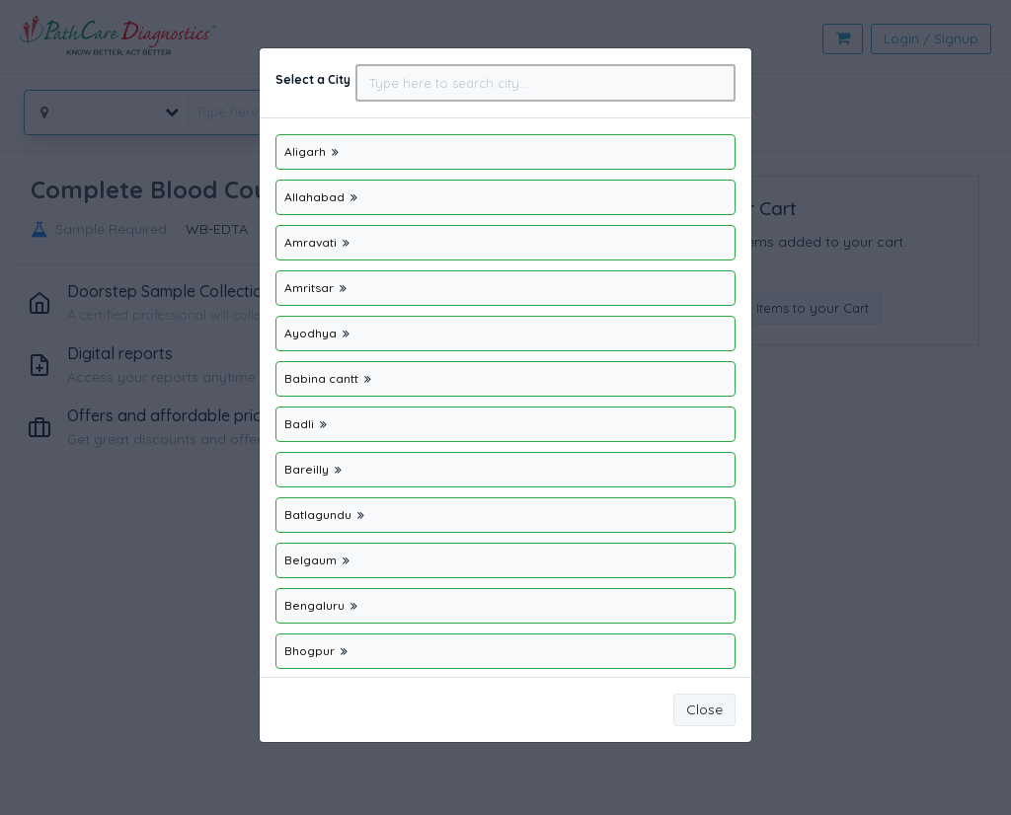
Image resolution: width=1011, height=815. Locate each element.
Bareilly (308, 469)
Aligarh (305, 151)
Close (704, 709)
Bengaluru (314, 605)
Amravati (310, 242)
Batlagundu (317, 514)
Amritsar (310, 287)
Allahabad (314, 196)
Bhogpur (311, 650)
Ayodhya (310, 333)
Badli (299, 423)
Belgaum (310, 560)
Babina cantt (322, 378)
